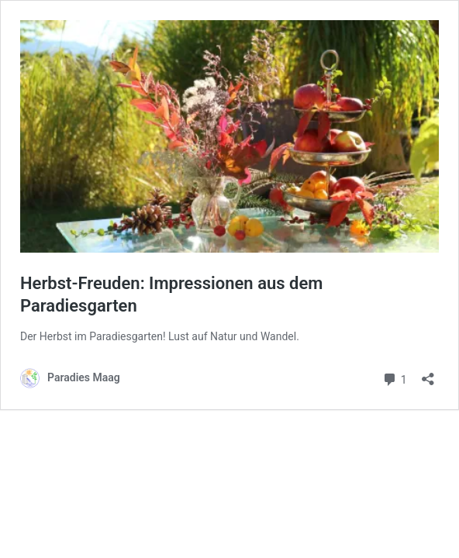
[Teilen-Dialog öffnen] (428, 374)
